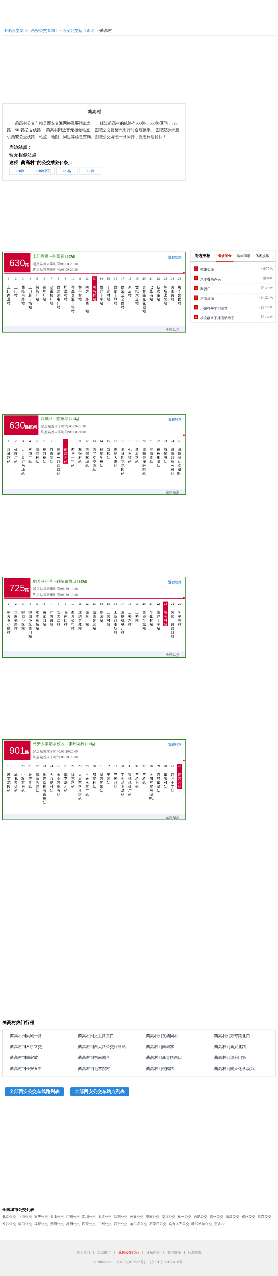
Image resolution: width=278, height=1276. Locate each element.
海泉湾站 (165, 451)
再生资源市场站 (72, 294)
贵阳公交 (57, 1224)
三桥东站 (129, 614)
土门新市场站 (30, 292)
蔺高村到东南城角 (94, 1057)
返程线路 (175, 257)
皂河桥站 (44, 451)
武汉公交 (264, 1217)
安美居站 (58, 614)
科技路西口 (66, 581)
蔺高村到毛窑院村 (94, 1069)
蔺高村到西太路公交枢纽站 (102, 1047)
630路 (20, 171)
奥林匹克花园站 (144, 294)
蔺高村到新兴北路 (230, 1047)
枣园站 (101, 612)
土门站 (16, 286)
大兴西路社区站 (80, 782)
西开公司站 (72, 616)
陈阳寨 (58, 256)
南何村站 (37, 451)
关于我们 (83, 1252)
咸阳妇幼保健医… (179, 457)
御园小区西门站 (30, 620)
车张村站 (108, 288)
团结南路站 (23, 290)
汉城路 (47, 419)
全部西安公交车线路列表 (34, 1091)
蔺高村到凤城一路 (26, 1036)
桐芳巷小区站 (8, 618)
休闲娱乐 (262, 256)
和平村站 (80, 288)
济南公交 (153, 1217)
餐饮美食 (225, 256)
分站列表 (153, 1252)
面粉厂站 (87, 614)
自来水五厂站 (87, 780)
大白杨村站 (51, 778)
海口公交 (25, 1224)
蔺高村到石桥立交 (26, 1047)
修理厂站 (16, 451)
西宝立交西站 (122, 292)
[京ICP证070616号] (130, 1262)
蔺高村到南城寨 (160, 1047)
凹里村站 (65, 288)
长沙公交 (9, 1224)
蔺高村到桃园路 (160, 1069)
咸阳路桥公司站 (172, 457)
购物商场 (243, 256)
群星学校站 (101, 453)
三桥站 (137, 612)
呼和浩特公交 (201, 1224)
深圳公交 (89, 1217)
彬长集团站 (179, 290)
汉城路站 (8, 451)
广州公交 (73, 1217)
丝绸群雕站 (80, 616)
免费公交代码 (128, 1252)
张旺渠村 (76, 744)
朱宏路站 (30, 776)
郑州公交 (248, 1217)
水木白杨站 (37, 616)
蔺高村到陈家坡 (24, 1057)
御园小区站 (23, 616)
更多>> (219, 1224)
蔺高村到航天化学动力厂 (236, 1069)
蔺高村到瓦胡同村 (162, 1036)
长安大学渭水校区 (49, 744)
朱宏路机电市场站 (44, 784)
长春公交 (137, 1217)
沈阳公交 (121, 1217)
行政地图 (195, 1252)
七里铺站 (151, 288)
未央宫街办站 (58, 780)
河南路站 (172, 288)
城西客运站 (94, 616)
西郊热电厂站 (58, 292)
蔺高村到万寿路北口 (232, 1036)
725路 (67, 171)
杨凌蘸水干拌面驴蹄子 (217, 318)
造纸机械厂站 (122, 618)
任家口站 (65, 614)
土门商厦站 (8, 290)
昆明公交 (73, 1224)
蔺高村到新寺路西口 (164, 1057)
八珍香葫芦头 (210, 279)
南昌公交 (232, 1217)
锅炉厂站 (44, 288)
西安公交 (89, 1224)
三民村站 (108, 614)
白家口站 (44, 614)
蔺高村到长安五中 (26, 1069)
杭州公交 (184, 1217)
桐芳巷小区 (43, 581)
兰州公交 (105, 1224)
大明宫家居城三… (151, 782)
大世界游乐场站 (23, 457)
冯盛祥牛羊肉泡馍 (214, 308)
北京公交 (9, 1217)
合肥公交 (200, 1217)
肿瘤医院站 (165, 290)
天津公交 (57, 1217)
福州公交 (216, 1217)
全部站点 (175, 330)
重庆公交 (41, 1217)
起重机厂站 (51, 290)
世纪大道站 (137, 290)
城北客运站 (16, 778)
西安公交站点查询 (78, 30)
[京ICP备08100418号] (166, 1262)
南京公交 (168, 1217)
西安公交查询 (43, 30)
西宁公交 (121, 1224)
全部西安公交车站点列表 (100, 1091)
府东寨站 (51, 451)
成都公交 (41, 1224)
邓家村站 (94, 776)
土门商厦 (41, 256)
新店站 (129, 286)
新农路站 (158, 288)
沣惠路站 (51, 614)
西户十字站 (101, 290)
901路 (90, 171)
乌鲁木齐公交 (179, 1224)
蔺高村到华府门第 (230, 1057)
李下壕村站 (65, 778)
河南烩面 (207, 299)
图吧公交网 (14, 30)
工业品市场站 (115, 618)
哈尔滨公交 (138, 1224)
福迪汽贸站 (37, 778)
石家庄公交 (157, 1224)
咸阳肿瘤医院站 (144, 457)
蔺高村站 (94, 288)
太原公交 (105, 1217)
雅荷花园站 (8, 778)
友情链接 (174, 1252)
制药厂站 (37, 288)
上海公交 (25, 1217)
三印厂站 (30, 451)
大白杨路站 (16, 616)
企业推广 (104, 1252)
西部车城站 (115, 290)
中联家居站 (23, 778)
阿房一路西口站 (87, 294)
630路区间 (43, 171)
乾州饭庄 (207, 270)
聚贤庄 (205, 289)
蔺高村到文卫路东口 (96, 1036)
